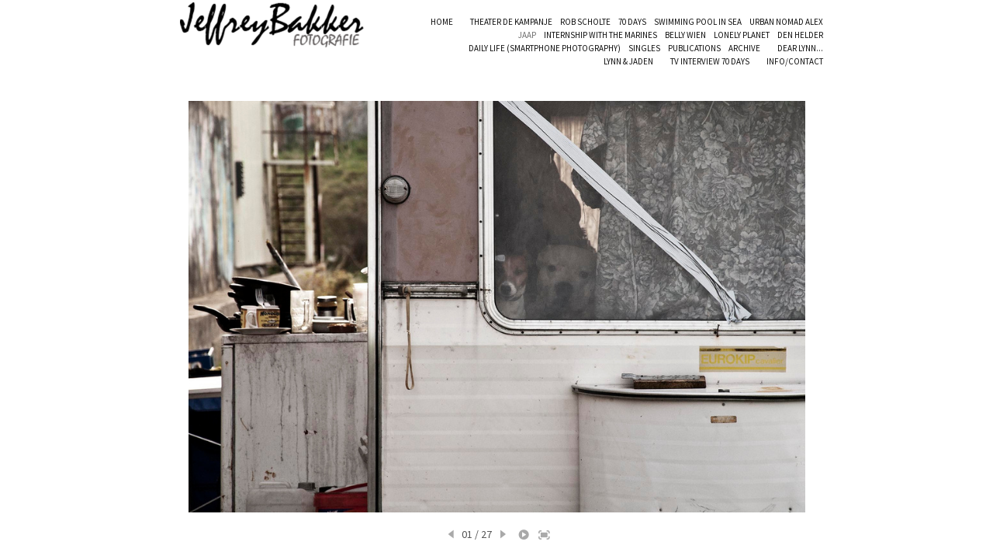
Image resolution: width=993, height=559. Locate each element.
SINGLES (644, 48)
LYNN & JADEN (628, 61)
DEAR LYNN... (800, 48)
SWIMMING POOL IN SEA (698, 21)
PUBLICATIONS (694, 48)
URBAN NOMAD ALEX (786, 21)
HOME (442, 21)
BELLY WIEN (685, 35)
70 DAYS (632, 21)
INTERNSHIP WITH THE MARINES (600, 35)
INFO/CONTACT (794, 61)
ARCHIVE (744, 48)
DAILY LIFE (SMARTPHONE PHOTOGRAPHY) (545, 48)
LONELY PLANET (742, 35)
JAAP (527, 35)
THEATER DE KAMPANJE (511, 21)
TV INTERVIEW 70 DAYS (709, 61)
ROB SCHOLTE (585, 21)
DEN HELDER (800, 35)
